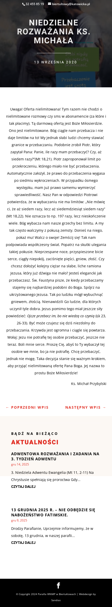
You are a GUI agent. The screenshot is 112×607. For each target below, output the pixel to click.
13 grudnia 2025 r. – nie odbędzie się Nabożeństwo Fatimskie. (53, 512)
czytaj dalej (23, 486)
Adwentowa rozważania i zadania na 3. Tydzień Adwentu (55, 456)
